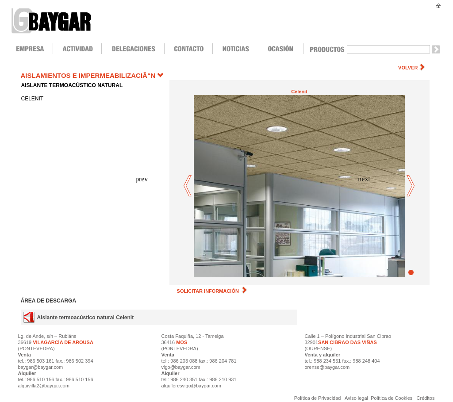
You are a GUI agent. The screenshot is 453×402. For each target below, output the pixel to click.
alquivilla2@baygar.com (43, 385)
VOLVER (408, 67)
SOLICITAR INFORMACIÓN (212, 291)
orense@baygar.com (327, 367)
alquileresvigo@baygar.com (191, 385)
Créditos (426, 398)
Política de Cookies (391, 398)
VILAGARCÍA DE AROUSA (62, 342)
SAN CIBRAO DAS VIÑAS (347, 342)
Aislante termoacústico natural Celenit (85, 317)
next (410, 186)
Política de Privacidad (318, 398)
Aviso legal (357, 398)
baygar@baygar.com (40, 367)
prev (188, 186)
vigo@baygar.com (180, 367)
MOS (181, 342)
